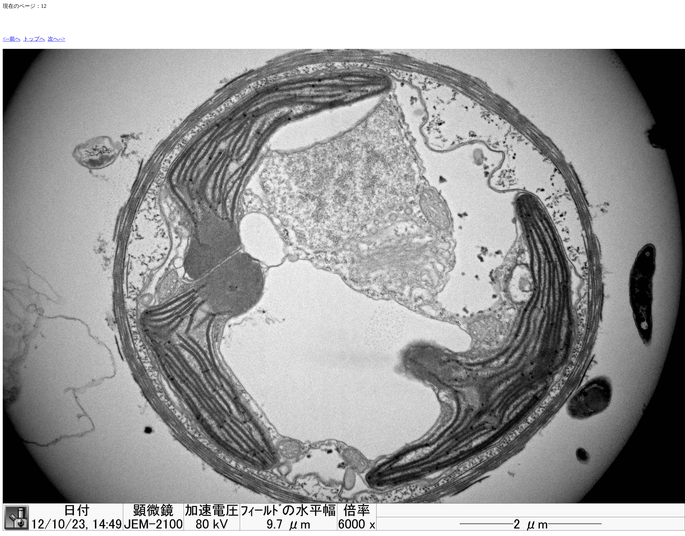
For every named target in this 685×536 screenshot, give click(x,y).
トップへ (34, 39)
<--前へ (11, 39)
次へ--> (56, 39)
